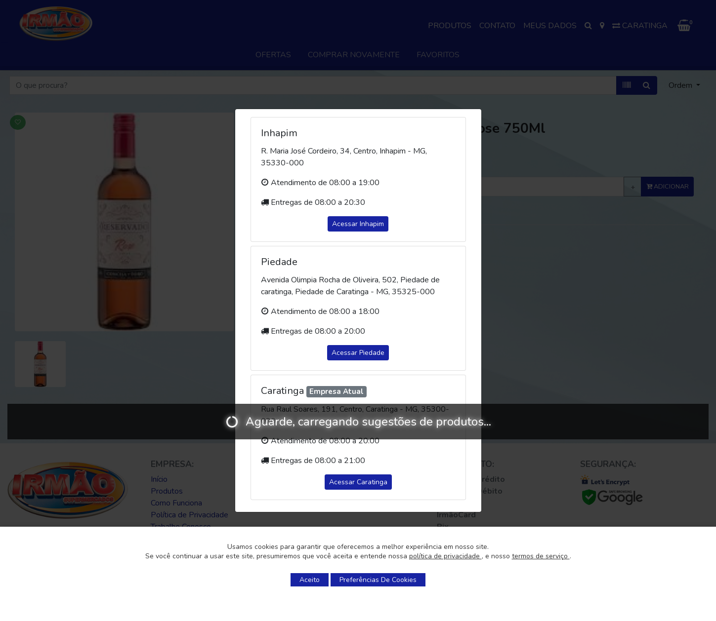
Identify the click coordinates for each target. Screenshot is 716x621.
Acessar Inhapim (358, 224)
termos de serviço (541, 556)
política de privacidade (445, 556)
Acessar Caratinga (358, 482)
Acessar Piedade (358, 352)
